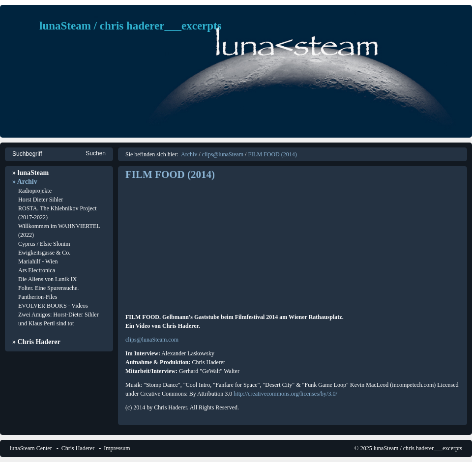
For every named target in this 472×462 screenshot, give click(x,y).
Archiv (189, 154)
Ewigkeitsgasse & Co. (44, 252)
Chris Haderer (78, 448)
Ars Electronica (36, 270)
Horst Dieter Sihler (40, 199)
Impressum (117, 448)
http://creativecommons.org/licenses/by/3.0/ (285, 393)
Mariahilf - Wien (38, 261)
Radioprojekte (35, 190)
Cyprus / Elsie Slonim (44, 243)
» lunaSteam (30, 172)
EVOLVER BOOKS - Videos (53, 305)
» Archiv (24, 181)
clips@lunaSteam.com (151, 339)
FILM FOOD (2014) (272, 154)
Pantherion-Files (37, 296)
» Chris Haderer (36, 342)
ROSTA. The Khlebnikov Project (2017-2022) (57, 213)
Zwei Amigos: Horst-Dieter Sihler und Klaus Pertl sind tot (58, 319)
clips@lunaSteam (222, 154)
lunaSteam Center (31, 448)
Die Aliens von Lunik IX (47, 279)
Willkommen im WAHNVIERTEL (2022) (59, 230)
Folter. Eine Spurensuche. (48, 288)
